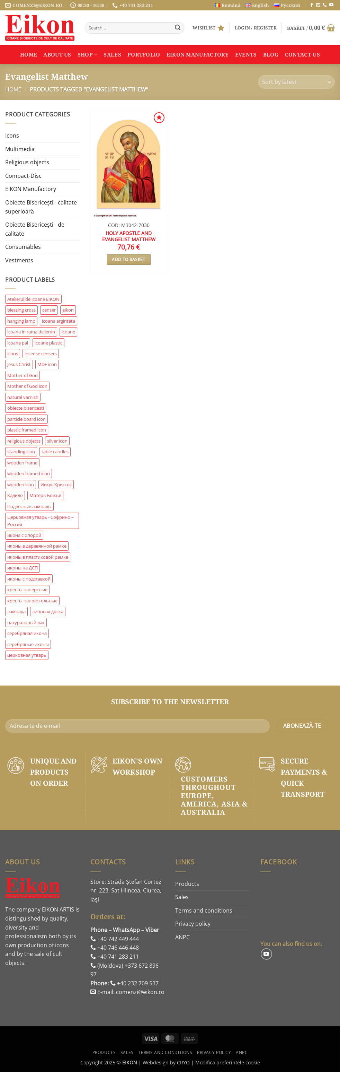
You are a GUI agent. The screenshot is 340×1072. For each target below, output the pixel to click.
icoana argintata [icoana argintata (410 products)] (58, 321)
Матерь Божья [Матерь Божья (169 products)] (45, 495)
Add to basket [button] (128, 259)
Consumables (23, 247)
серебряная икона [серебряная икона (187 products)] (27, 633)
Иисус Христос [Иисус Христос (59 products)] (56, 484)
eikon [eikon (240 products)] (68, 310)
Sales (112, 54)
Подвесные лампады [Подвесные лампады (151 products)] (29, 506)
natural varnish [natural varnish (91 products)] (22, 397)
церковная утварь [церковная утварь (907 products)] (26, 655)
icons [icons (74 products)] (12, 353)
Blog (271, 54)
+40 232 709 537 (134, 983)
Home (28, 54)
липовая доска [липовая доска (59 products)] (47, 611)
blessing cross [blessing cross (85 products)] (21, 310)
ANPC (182, 937)
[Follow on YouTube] (331, 5)
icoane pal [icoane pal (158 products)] (17, 343)
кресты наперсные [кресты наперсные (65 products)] (27, 589)
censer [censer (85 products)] (49, 310)
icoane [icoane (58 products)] (68, 332)
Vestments (19, 260)
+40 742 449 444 (114, 939)
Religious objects (27, 162)
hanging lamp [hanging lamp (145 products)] (21, 321)
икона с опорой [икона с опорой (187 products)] (24, 535)
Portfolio (143, 54)
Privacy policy (193, 923)
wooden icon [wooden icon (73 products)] (20, 484)
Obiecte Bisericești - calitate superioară (41, 207)
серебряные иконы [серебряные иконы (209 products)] (28, 644)
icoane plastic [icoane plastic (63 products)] (48, 343)
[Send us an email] (318, 5)
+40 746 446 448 (114, 947)
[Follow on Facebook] (312, 5)
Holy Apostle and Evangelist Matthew (128, 236)
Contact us (302, 54)
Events (246, 54)
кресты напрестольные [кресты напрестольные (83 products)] (32, 601)
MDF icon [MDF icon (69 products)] (47, 364)
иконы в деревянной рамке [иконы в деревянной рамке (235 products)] (36, 546)
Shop (88, 54)
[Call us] (325, 5)
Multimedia (20, 149)
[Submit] (178, 28)
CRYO (183, 1062)
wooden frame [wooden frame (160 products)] (22, 463)
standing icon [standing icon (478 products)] (21, 451)
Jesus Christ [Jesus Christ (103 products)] (19, 364)
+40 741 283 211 (114, 956)
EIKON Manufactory (198, 54)
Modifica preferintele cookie (227, 1062)
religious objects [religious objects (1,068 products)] (24, 441)
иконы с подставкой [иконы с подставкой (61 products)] (29, 579)
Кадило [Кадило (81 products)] (15, 495)
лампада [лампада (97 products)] (16, 611)
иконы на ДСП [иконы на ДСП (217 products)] (22, 568)
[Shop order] (296, 82)
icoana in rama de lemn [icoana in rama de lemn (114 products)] (31, 332)
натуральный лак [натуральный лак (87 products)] (26, 622)
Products (187, 884)
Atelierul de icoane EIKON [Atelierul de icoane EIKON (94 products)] (33, 299)
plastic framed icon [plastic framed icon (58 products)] (26, 430)
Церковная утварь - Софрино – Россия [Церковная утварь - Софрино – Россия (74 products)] (40, 520)
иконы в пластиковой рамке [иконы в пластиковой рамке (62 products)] (37, 557)
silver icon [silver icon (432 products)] (57, 441)
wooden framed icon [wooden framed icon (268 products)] (28, 473)
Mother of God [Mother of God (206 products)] (22, 375)
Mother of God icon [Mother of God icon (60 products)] (27, 386)
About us (57, 54)
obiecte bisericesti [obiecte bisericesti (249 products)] (25, 408)
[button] (256, 27)
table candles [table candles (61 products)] (55, 451)
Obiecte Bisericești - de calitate (34, 229)
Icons (12, 135)
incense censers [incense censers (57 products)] (41, 353)
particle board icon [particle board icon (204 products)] (26, 419)
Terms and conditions (203, 910)
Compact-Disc (23, 176)
